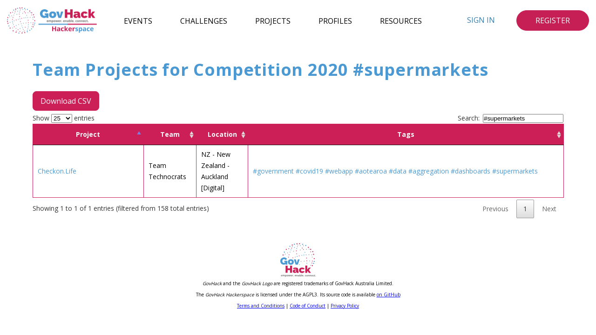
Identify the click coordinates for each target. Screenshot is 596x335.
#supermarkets (515, 171)
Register (552, 20)
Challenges (203, 20)
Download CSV (66, 101)
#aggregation (428, 171)
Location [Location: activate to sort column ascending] (222, 134)
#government (273, 171)
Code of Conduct (307, 305)
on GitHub (388, 294)
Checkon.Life (57, 171)
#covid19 (309, 171)
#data (397, 171)
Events (138, 20)
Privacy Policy (345, 305)
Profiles (335, 20)
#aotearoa (371, 171)
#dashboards (470, 171)
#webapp (339, 171)
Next (549, 208)
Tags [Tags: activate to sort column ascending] (405, 134)
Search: (510, 118)
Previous (495, 208)
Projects (273, 20)
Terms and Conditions (260, 305)
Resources (401, 20)
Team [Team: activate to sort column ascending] (170, 134)
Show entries (64, 118)
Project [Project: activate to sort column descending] (88, 134)
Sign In (481, 20)
